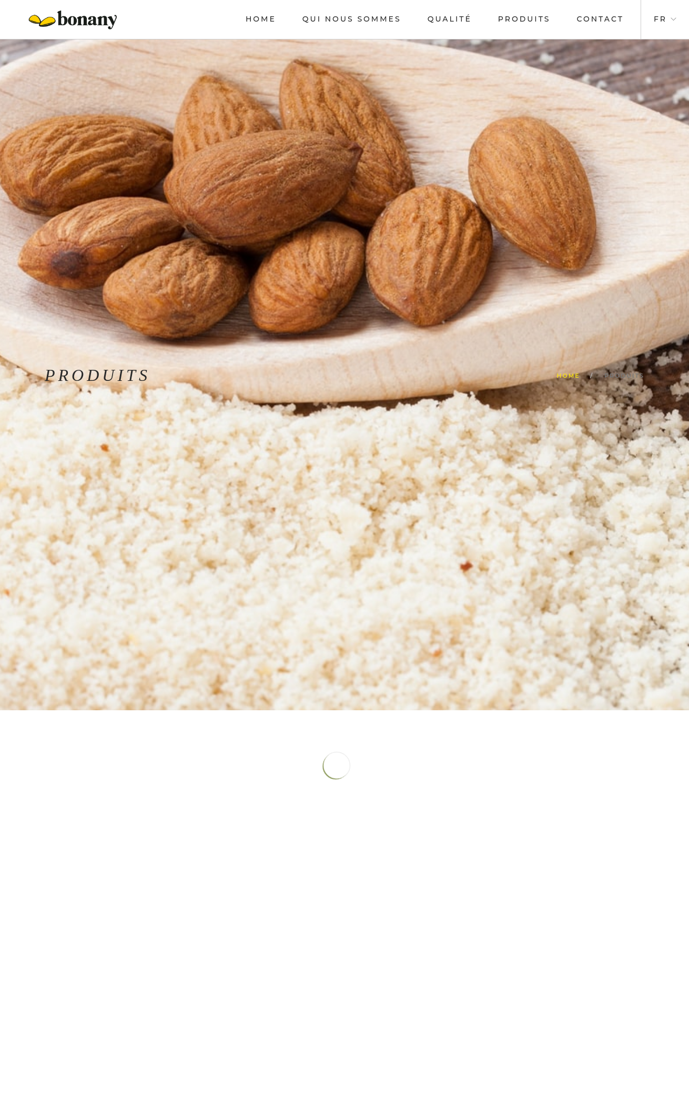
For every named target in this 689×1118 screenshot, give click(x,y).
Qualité (450, 19)
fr (660, 19)
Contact (600, 19)
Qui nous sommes (351, 19)
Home (261, 19)
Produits (524, 19)
